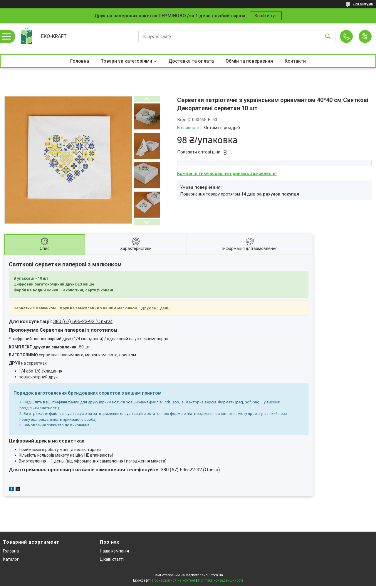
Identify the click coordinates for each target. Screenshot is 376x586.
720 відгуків (363, 4)
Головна (79, 61)
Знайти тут (265, 16)
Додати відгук (365, 36)
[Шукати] (328, 36)
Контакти (295, 61)
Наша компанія (114, 551)
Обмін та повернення (249, 61)
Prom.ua (216, 575)
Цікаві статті (112, 559)
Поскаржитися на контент (173, 580)
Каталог (11, 559)
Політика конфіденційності (220, 580)
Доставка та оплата (191, 61)
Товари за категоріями (126, 61)
